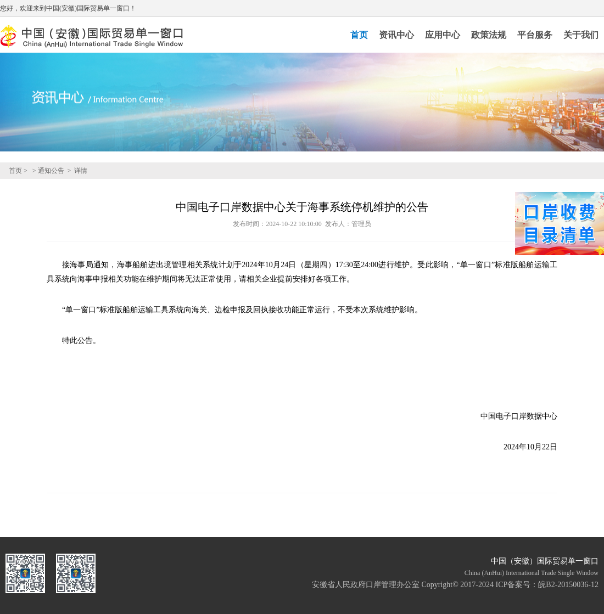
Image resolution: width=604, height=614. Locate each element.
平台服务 (534, 35)
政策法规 (488, 35)
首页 (359, 35)
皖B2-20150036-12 (568, 585)
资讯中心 (396, 35)
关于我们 (581, 35)
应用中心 (442, 35)
